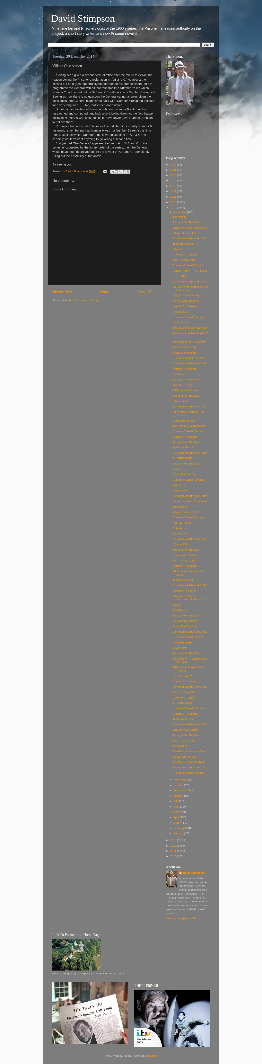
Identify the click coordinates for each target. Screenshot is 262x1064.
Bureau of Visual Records (188, 265)
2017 (173, 191)
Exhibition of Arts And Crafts (190, 238)
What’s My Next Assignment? (191, 227)
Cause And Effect (183, 420)
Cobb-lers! (179, 528)
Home (105, 292)
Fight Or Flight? (182, 676)
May (176, 811)
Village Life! (180, 311)
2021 (173, 169)
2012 (173, 845)
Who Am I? (179, 485)
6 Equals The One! (184, 590)
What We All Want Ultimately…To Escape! (188, 598)
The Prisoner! (181, 533)
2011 (173, 851)
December (180, 212)
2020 (173, 175)
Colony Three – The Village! (190, 270)
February (179, 828)
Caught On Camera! (185, 254)
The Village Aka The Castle (189, 425)
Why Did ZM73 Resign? (187, 295)
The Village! (180, 216)
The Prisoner (181, 610)
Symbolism (179, 374)
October (178, 785)
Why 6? (177, 249)
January (178, 833)
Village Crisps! (181, 322)
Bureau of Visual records (188, 637)
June (176, 806)
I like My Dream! (183, 385)
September (180, 790)
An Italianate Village (185, 620)
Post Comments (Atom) (83, 300)
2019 (173, 180)
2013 (173, 840)
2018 (173, 186)
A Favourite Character (186, 390)
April (176, 817)
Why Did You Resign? (186, 729)
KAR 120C (179, 276)
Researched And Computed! (190, 501)
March (177, 822)
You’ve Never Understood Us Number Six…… (190, 288)
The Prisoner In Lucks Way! (190, 341)
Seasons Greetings (184, 352)
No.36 (176, 604)
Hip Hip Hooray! (182, 522)
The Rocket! (180, 746)
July (176, 801)
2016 (173, 196)
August (178, 795)
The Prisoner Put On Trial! (189, 762)
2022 (173, 164)
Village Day (180, 490)
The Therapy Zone (184, 259)
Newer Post (62, 292)
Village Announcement (186, 512)
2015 (173, 202)
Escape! (178, 469)
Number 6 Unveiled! (185, 555)
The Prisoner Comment (187, 379)
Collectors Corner (183, 697)
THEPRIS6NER (182, 458)
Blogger (153, 1055)
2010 (173, 856)
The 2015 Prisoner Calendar (190, 327)
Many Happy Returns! (186, 301)
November (180, 779)
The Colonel (180, 506)
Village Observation (185, 233)
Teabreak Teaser (183, 243)
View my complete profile (181, 918)
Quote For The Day (184, 347)
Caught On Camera (185, 368)
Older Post (147, 292)
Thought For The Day (186, 222)
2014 (173, 207)
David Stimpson (83, 18)
